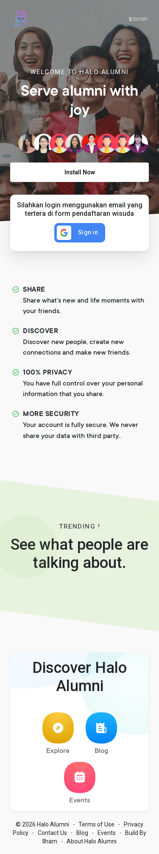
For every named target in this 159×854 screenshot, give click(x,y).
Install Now (79, 172)
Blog (101, 733)
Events (79, 783)
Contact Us (52, 832)
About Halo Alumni (92, 841)
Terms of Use (96, 824)
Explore (58, 733)
